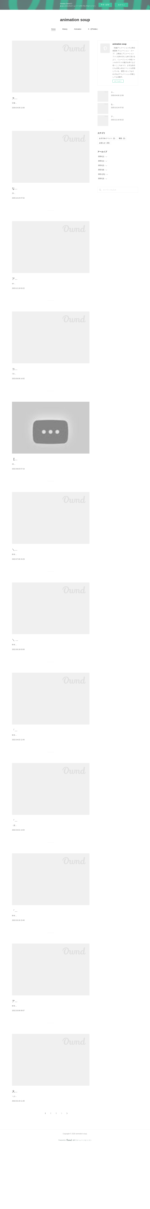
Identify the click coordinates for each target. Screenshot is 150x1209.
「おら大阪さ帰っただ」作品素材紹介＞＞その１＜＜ (44, 964)
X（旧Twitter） (93, 29)
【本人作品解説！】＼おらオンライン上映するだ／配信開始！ (50, 487)
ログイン (121, 5)
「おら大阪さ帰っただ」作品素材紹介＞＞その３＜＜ (44, 772)
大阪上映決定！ (21, 1152)
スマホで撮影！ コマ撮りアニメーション (36, 98)
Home (53, 29)
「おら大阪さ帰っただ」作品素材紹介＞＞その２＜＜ (44, 868)
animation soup (75, 19)
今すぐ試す (105, 5)
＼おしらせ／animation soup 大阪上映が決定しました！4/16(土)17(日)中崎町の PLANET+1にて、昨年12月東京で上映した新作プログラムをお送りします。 (50, 1159)
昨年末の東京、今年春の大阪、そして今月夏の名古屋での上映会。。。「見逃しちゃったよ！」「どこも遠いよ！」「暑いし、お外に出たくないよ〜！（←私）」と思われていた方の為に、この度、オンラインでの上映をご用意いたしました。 (50, 591)
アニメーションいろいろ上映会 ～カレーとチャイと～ (45, 290)
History (64, 29)
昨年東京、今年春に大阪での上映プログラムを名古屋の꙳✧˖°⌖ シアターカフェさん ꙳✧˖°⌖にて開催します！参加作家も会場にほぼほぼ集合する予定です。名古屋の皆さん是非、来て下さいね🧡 (49, 685)
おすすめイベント (107, 138)
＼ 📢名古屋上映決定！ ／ (28, 679)
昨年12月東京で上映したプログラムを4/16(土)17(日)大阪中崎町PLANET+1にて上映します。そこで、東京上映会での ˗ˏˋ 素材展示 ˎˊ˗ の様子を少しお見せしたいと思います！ (50, 971)
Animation (77, 29)
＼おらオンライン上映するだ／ (31, 583)
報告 (122, 138)
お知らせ (104, 143)
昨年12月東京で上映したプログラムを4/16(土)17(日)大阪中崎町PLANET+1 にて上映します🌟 (46, 1067)
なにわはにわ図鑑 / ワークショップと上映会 (39, 194)
